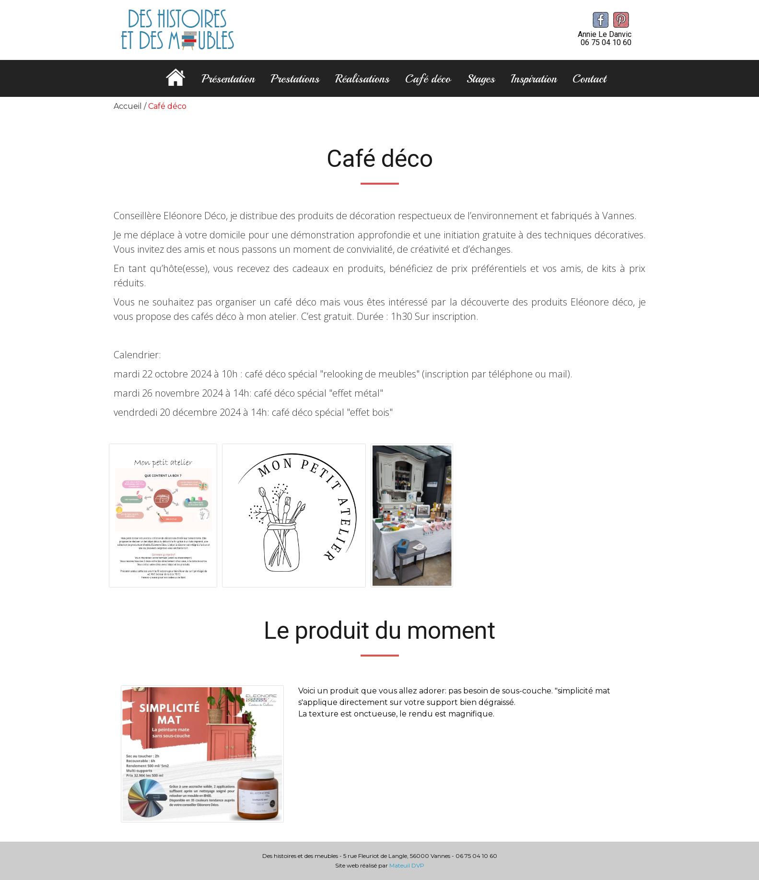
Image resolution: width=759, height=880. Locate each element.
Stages (481, 78)
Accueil (128, 106)
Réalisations (362, 78)
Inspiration (534, 78)
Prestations (294, 78)
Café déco (428, 78)
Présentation (228, 78)
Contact (589, 78)
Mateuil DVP (406, 865)
